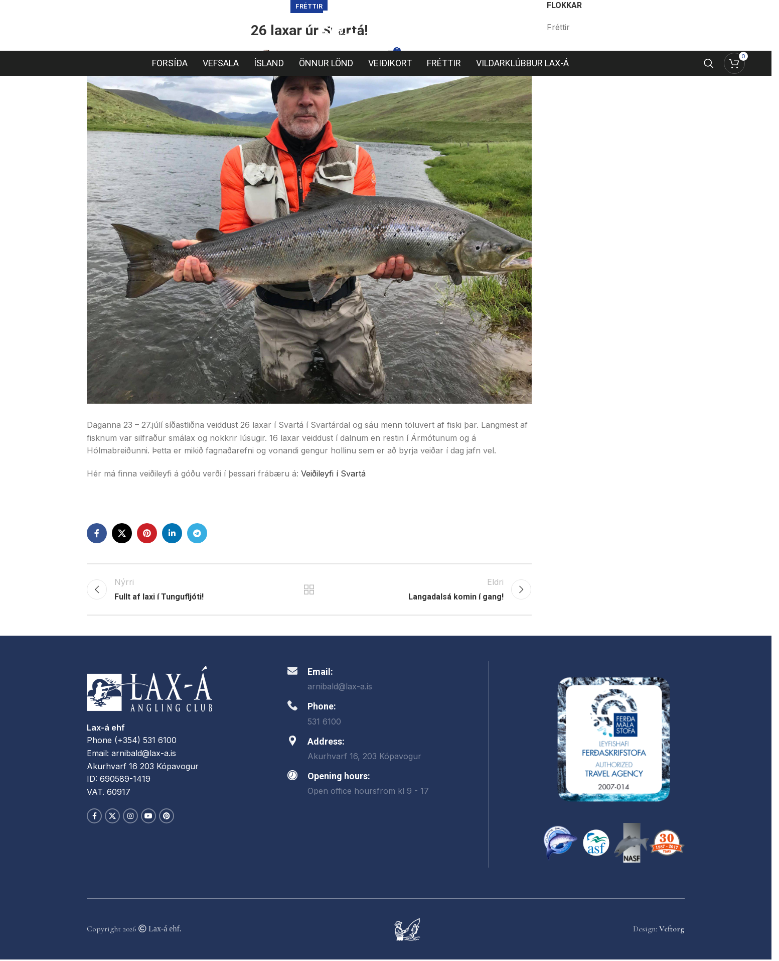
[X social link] (122, 533)
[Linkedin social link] (172, 533)
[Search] (709, 65)
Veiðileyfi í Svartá (333, 473)
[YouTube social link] (148, 817)
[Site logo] (385, 25)
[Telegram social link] (197, 533)
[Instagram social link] (130, 817)
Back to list (309, 590)
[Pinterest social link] (147, 533)
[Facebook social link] (97, 533)
